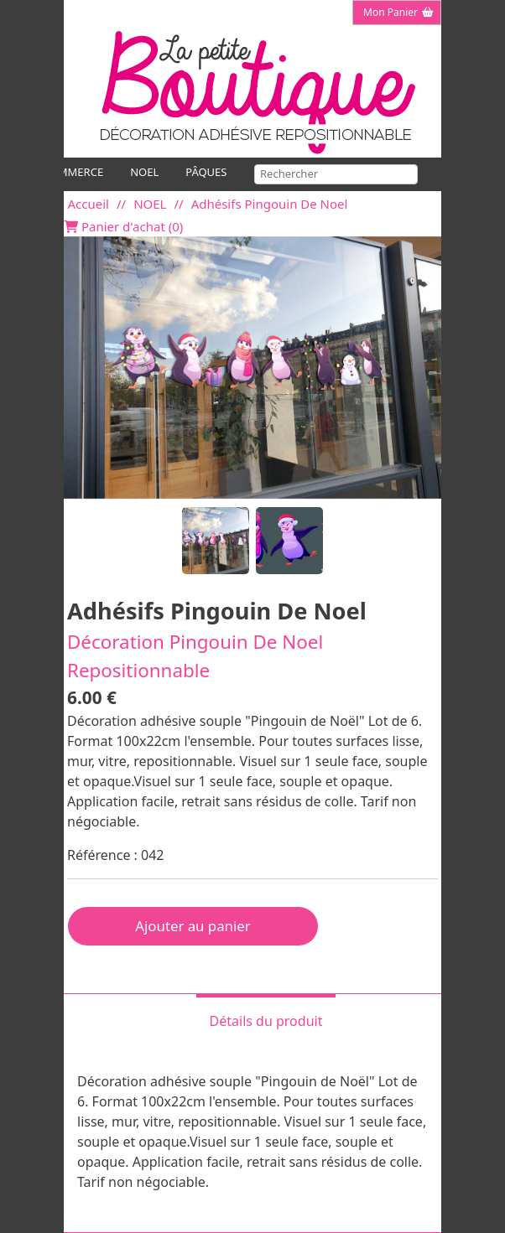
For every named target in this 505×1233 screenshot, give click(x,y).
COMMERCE (73, 171)
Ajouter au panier (192, 925)
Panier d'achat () (123, 226)
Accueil (88, 203)
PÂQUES (205, 171)
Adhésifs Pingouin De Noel (269, 203)
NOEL (144, 171)
